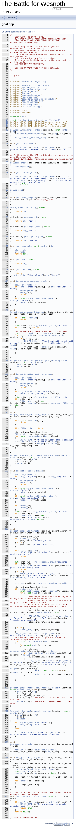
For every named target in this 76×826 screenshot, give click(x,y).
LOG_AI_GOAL (21, 147)
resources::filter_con (22, 519)
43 (5, 126)
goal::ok (20, 259)
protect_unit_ (27, 538)
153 (5, 374)
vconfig (48, 333)
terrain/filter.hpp (32, 101)
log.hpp (26, 93)
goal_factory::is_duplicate (31, 796)
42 (5, 124)
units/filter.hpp (31, 106)
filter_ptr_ (25, 401)
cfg (13, 132)
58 (5, 161)
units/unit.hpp (30, 102)
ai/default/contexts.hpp (35, 85)
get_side (49, 147)
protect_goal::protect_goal (25, 688)
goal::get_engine (33, 236)
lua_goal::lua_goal (20, 711)
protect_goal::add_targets (24, 531)
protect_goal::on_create (29, 471)
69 (5, 190)
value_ (22, 292)
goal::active (23, 269)
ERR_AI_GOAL (21, 176)
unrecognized (22, 166)
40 (5, 120)
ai (2, 17)
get (17, 300)
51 (5, 143)
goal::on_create (25, 143)
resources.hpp (29, 97)
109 (5, 269)
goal (19, 364)
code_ (22, 724)
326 (5, 796)
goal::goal (16, 130)
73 (5, 197)
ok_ (16, 184)
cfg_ (46, 149)
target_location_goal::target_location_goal (34, 455)
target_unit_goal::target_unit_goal (30, 360)
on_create (20, 252)
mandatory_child (25, 577)
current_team (42, 612)
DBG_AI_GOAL (25, 573)
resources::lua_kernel (44, 750)
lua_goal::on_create (21, 744)
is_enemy (51, 653)
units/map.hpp (29, 104)
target (45, 347)
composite (11, 17)
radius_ (23, 500)
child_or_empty (39, 769)
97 (5, 246)
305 (5, 742)
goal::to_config (27, 207)
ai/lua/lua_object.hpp (34, 89)
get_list (24, 802)
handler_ (21, 719)
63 (5, 172)
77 (5, 207)
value (13, 345)
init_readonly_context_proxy (30, 137)
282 (5, 688)
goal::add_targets (26, 197)
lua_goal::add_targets (28, 757)
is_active (15, 275)
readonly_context (32, 130)
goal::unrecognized (26, 172)
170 (5, 412)
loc (45, 436)
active (33, 318)
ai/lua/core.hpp (30, 87)
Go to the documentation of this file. (18, 32)
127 (5, 310)
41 (5, 122)
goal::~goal (16, 190)
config (65, 130)
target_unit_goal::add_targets (27, 312)
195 (5, 471)
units (64, 583)
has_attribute (32, 391)
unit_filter (28, 333)
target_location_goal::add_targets (29, 414)
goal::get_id (31, 217)
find (34, 802)
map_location (35, 436)
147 (5, 360)
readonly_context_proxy (30, 133)
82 (5, 217)
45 (5, 130)
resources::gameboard (51, 335)
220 (5, 529)
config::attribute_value (39, 298)
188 (5, 455)
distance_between (19, 651)
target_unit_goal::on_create (32, 281)
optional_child (47, 325)
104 (5, 259)
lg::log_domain (26, 120)
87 (5, 226)
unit (30, 335)
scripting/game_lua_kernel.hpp (39, 99)
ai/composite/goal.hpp (34, 81)
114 (5, 281)
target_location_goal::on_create (34, 374)
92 (5, 236)
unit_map (19, 583)
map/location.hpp (31, 95)
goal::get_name (32, 226)
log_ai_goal (42, 120)
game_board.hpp (30, 91)
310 (5, 757)
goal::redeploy (24, 246)
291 (5, 711)
